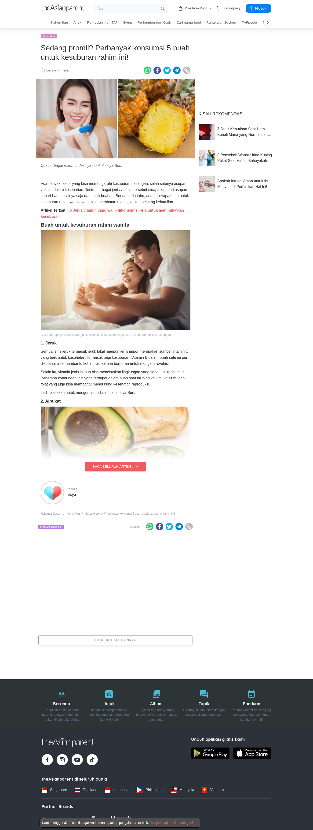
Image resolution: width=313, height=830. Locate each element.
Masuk (257, 8)
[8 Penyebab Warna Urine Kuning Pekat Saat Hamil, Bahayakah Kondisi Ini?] (236, 156)
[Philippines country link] (150, 788)
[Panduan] (251, 702)
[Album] (157, 702)
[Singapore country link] (54, 788)
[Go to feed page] (63, 10)
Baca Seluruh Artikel (115, 465)
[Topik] (204, 702)
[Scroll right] (267, 22)
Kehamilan (59, 23)
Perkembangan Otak (154, 23)
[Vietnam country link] (213, 788)
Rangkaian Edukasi (221, 23)
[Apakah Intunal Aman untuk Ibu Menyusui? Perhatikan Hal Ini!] (236, 182)
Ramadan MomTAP (102, 23)
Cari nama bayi (189, 23)
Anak (77, 23)
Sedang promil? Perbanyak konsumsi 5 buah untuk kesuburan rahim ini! (130, 512)
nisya (71, 493)
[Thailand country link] (86, 788)
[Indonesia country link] (117, 788)
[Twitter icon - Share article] (167, 68)
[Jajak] (109, 702)
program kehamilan (51, 525)
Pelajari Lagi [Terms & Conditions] (159, 823)
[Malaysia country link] (182, 788)
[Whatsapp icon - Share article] (147, 68)
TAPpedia (249, 23)
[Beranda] (62, 702)
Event (127, 23)
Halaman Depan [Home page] (51, 512)
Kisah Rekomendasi (221, 112)
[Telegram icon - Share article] (177, 68)
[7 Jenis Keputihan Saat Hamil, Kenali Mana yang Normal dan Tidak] (236, 130)
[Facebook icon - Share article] (157, 68)
